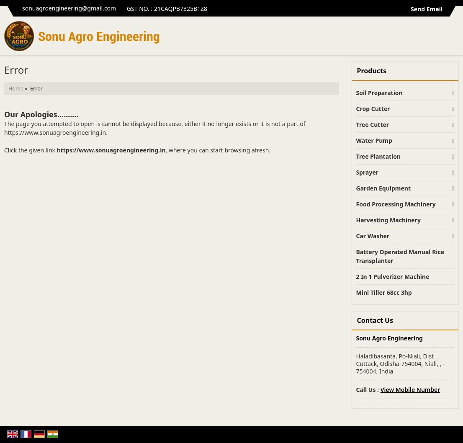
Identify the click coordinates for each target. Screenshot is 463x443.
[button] (410, 390)
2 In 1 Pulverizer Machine (393, 277)
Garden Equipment (383, 188)
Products (372, 70)
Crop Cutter (373, 109)
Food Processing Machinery (396, 204)
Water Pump (374, 140)
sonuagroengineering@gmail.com (69, 8)
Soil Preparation (379, 93)
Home (15, 88)
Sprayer (367, 172)
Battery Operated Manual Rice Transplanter (400, 256)
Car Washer (373, 236)
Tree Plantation (378, 156)
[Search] (453, 38)
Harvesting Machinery (388, 220)
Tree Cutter (372, 125)
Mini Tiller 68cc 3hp (384, 292)
